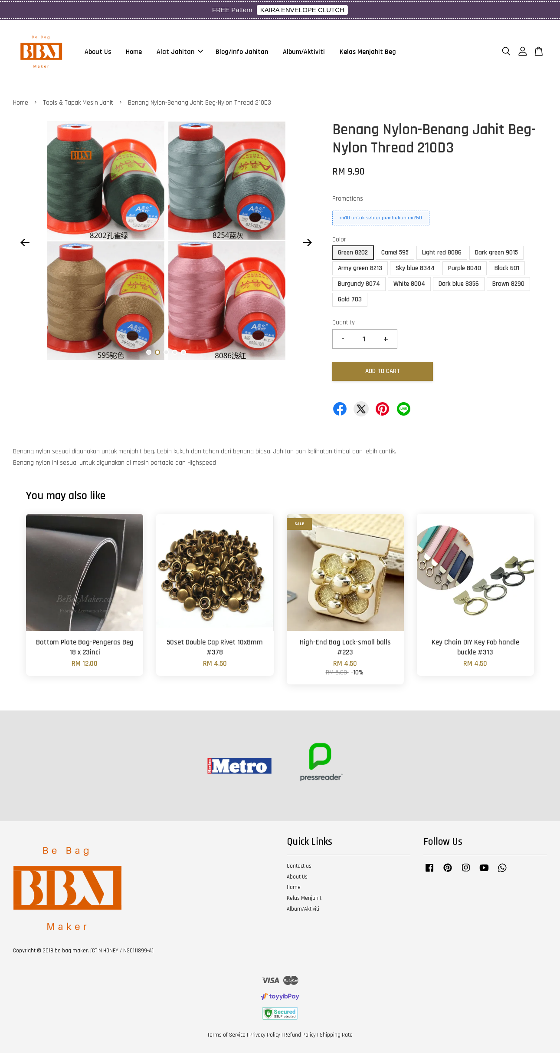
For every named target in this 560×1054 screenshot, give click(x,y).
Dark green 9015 (496, 254)
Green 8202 (353, 254)
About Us (98, 52)
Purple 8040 (464, 269)
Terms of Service (226, 1036)
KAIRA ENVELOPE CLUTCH (302, 9)
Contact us (299, 867)
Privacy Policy (264, 1036)
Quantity (343, 324)
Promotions (347, 200)
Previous (25, 244)
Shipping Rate (336, 1036)
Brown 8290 (508, 285)
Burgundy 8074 (359, 285)
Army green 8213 (360, 269)
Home (134, 52)
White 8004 (409, 285)
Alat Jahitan (180, 52)
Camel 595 (395, 254)
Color (339, 241)
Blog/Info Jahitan (242, 52)
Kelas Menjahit (304, 899)
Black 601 (507, 269)
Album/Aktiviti (304, 52)
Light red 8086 (442, 254)
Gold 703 (350, 301)
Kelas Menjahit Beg (368, 52)
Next (307, 244)
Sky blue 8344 (415, 269)
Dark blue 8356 (459, 285)
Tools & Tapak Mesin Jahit (78, 104)
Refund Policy (300, 1036)
